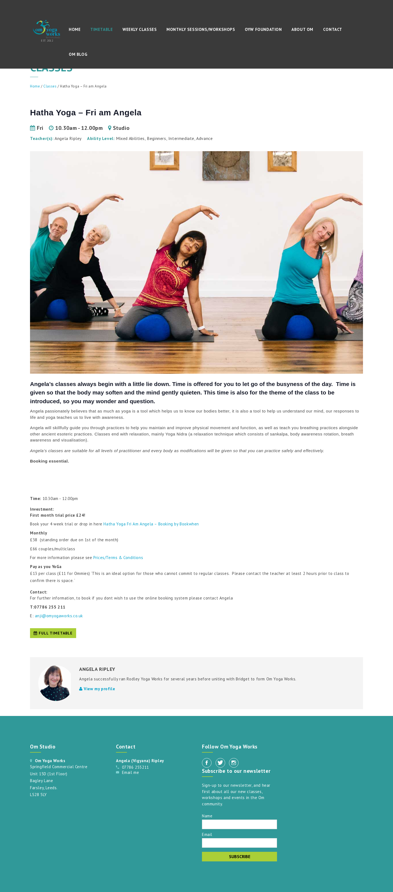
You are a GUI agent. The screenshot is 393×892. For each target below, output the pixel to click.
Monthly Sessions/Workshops (200, 29)
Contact (332, 29)
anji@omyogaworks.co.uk (59, 615)
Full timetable (53, 633)
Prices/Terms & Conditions (118, 557)
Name (207, 815)
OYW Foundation (263, 29)
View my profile (97, 688)
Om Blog (78, 54)
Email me (130, 772)
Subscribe (239, 856)
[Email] (239, 843)
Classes (49, 86)
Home (75, 29)
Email (207, 834)
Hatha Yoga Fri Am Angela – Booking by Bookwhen (151, 524)
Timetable (101, 29)
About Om (302, 29)
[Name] (239, 824)
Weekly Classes (140, 29)
